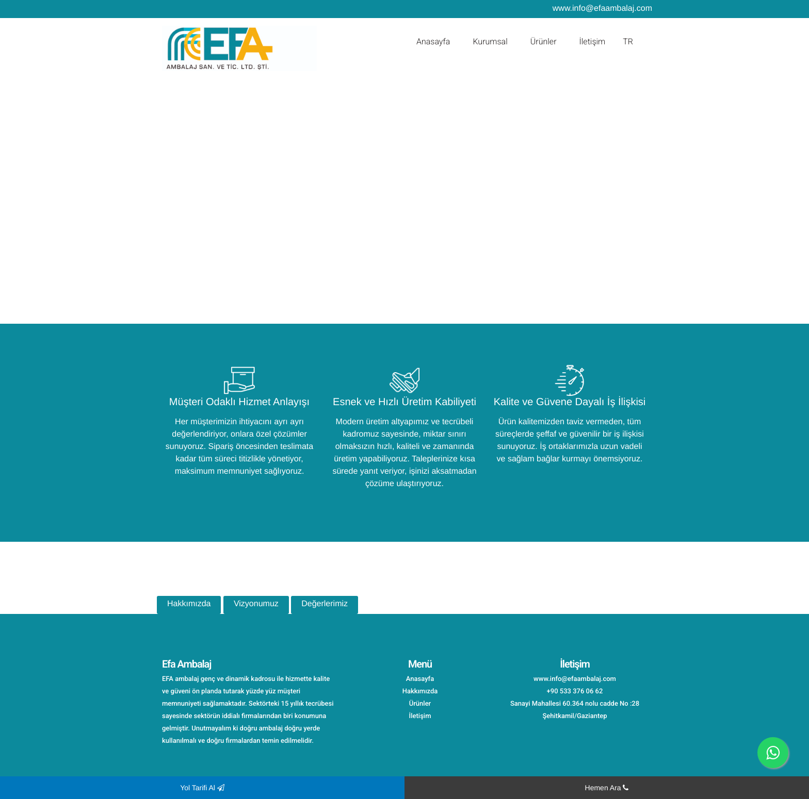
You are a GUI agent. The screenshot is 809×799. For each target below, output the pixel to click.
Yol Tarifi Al (202, 788)
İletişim (592, 41)
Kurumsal (490, 41)
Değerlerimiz (324, 604)
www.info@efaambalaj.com (602, 8)
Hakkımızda (189, 604)
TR (628, 41)
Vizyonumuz (256, 604)
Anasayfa (433, 41)
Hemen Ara (607, 788)
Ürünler (543, 41)
